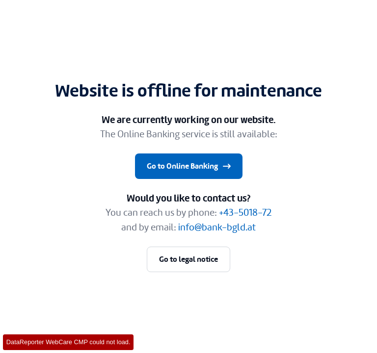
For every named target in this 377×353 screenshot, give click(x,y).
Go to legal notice (188, 259)
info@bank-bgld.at (217, 227)
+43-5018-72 (245, 212)
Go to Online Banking (190, 166)
